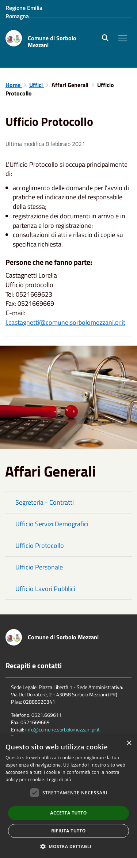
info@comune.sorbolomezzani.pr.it (62, 729)
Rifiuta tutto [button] (68, 831)
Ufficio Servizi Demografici (51, 524)
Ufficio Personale (39, 567)
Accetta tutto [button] (68, 813)
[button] (69, 846)
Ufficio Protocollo (39, 545)
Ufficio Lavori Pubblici (45, 589)
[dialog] (68, 796)
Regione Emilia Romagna (23, 11)
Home (13, 84)
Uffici (36, 84)
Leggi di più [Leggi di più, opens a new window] (59, 779)
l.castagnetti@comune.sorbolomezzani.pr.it (65, 322)
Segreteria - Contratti (44, 502)
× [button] (129, 743)
